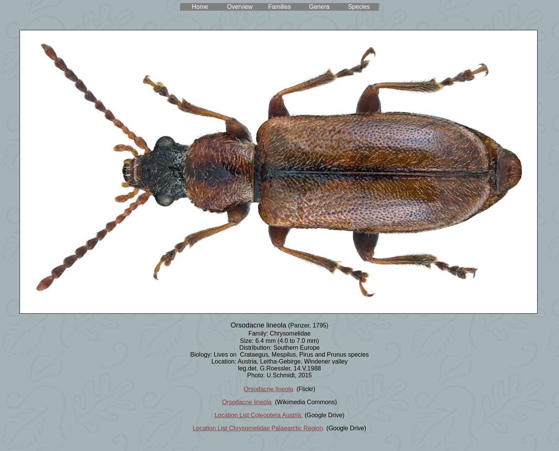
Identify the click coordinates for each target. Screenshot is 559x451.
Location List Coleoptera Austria (259, 415)
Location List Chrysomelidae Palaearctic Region (258, 428)
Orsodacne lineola (268, 389)
